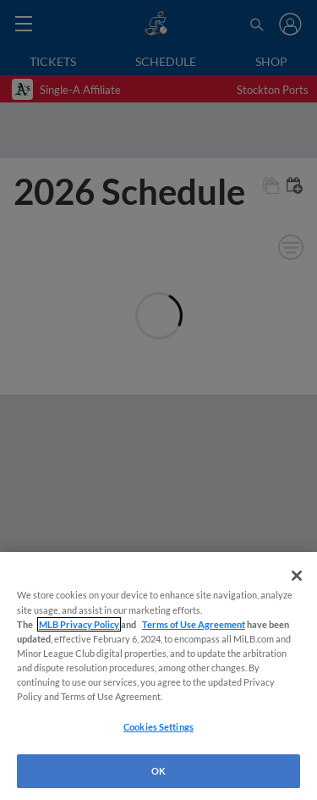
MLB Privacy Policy (79, 624)
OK (158, 770)
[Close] (296, 575)
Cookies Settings (158, 726)
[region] (158, 676)
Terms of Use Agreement (193, 624)
